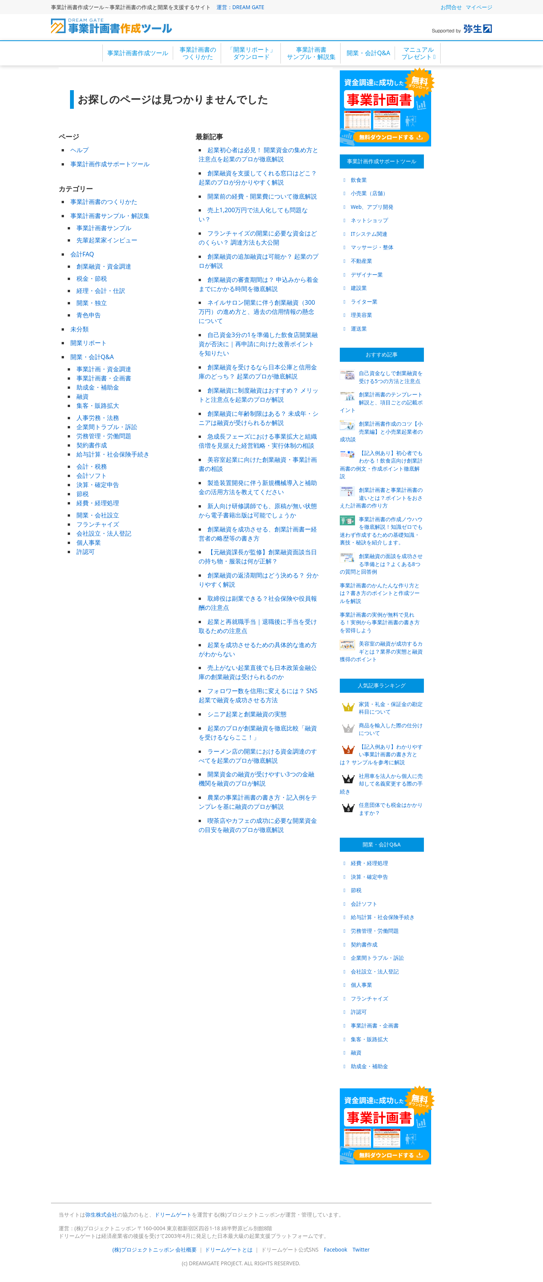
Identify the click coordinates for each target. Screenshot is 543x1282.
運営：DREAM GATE (240, 7)
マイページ (479, 7)
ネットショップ (366, 220)
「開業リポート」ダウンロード (251, 53)
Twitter (361, 1249)
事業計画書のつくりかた (198, 53)
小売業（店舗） (366, 193)
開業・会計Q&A (368, 53)
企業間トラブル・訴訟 (106, 427)
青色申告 (88, 315)
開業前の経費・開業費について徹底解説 (262, 196)
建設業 (355, 287)
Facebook (335, 1249)
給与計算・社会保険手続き (113, 454)
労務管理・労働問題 (103, 436)
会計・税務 (91, 466)
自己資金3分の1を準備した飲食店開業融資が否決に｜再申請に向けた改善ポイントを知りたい (258, 344)
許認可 (85, 551)
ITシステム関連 (365, 233)
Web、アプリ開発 (369, 206)
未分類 (79, 329)
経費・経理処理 (97, 503)
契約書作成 (91, 445)
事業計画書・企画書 (103, 378)
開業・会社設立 (97, 515)
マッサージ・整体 (368, 247)
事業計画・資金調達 (103, 369)
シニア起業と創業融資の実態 (247, 714)
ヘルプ (79, 150)
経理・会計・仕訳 (100, 290)
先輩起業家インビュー (106, 240)
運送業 (355, 328)
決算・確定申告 (97, 484)
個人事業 (88, 542)
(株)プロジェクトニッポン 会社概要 (155, 1249)
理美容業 (358, 314)
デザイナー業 (363, 274)
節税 (82, 494)
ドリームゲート (173, 1214)
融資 (82, 396)
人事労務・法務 (97, 418)
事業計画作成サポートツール (110, 164)
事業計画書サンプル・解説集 (311, 53)
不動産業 (358, 260)
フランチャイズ (97, 524)
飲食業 (355, 179)
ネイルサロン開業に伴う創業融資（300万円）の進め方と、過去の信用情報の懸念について (257, 311)
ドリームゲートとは (229, 1249)
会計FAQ (82, 254)
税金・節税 (91, 278)
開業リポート (88, 343)
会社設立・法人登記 (103, 533)
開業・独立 (91, 303)
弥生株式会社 (101, 1214)
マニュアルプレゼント (418, 53)
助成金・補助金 (97, 387)
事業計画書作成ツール (137, 53)
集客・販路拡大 (97, 405)
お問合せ (451, 7)
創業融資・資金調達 (103, 266)
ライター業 (360, 301)
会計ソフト (91, 475)
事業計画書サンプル (103, 228)
